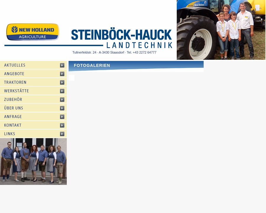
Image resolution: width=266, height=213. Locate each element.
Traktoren (38, 82)
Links (38, 134)
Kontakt (38, 125)
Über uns (38, 108)
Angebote (38, 74)
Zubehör (38, 99)
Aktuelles (38, 65)
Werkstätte (38, 91)
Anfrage (38, 116)
